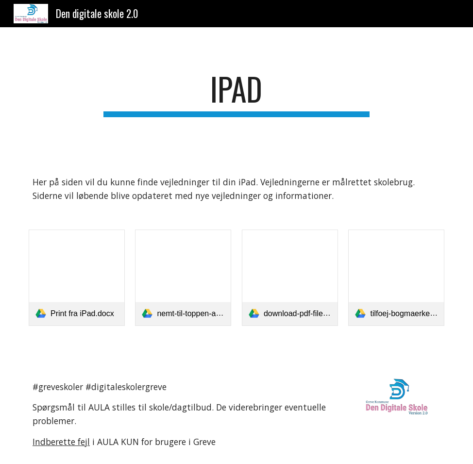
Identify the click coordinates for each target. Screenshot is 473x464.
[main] (236, 93)
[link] (77, 278)
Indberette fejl (61, 441)
